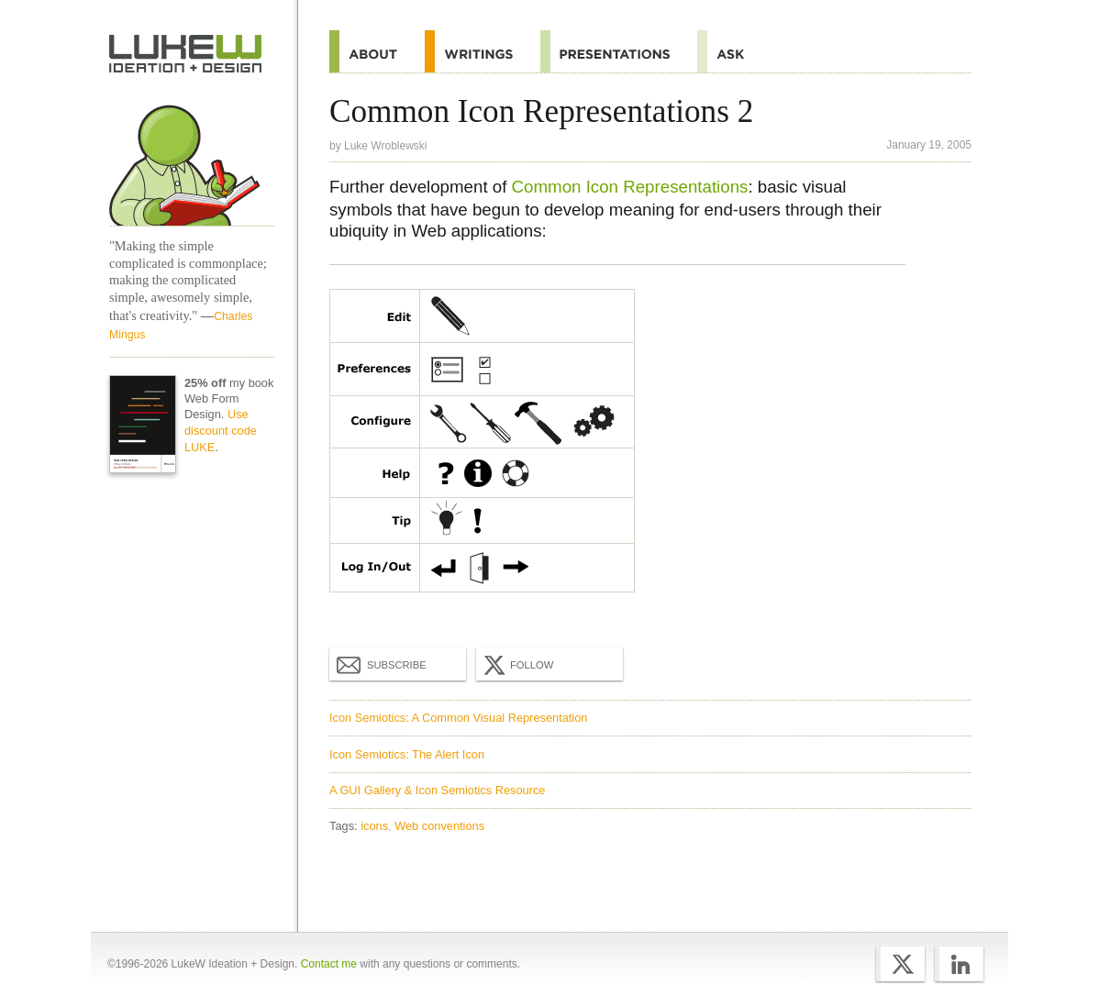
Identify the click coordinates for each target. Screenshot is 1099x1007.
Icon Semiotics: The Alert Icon (406, 754)
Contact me (329, 963)
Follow (516, 665)
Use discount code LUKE (220, 430)
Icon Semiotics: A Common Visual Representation (458, 718)
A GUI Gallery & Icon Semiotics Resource (437, 790)
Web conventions (439, 826)
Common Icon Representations (630, 186)
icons (374, 826)
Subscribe (382, 664)
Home (185, 54)
